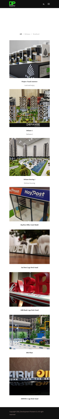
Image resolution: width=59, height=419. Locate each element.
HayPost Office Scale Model (29, 225)
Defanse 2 (29, 130)
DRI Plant (29, 352)
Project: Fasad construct (29, 81)
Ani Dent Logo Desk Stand (29, 267)
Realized (36, 34)
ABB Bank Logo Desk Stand (29, 310)
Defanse (27, 34)
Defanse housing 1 (29, 179)
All (21, 34)
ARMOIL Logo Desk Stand (29, 399)
